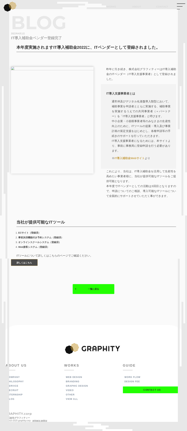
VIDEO (70, 390)
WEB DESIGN (74, 377)
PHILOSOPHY (15, 381)
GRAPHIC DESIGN (77, 386)
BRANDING (72, 381)
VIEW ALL (72, 399)
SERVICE (12, 386)
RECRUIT (13, 390)
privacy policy (40, 421)
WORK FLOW (132, 377)
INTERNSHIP (15, 395)
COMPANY (13, 377)
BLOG (10, 399)
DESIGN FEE (132, 381)
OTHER (70, 395)
